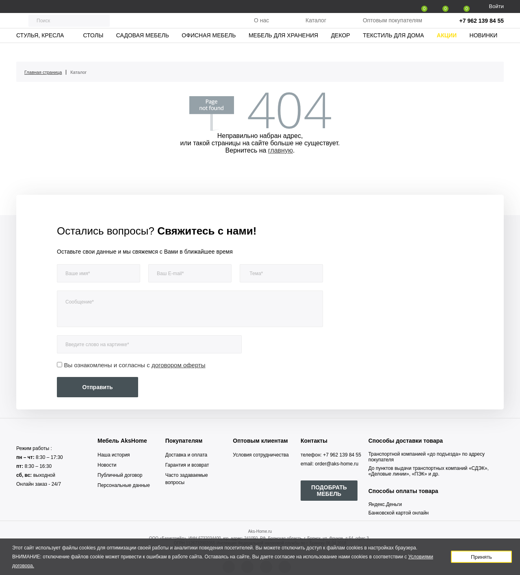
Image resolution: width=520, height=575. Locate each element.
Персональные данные (124, 485)
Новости (107, 465)
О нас (261, 28)
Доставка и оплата (186, 455)
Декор (340, 50)
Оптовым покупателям (392, 28)
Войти (496, 6)
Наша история (114, 455)
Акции (447, 50)
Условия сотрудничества (260, 455)
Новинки (484, 50)
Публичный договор (120, 475)
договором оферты (179, 365)
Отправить (97, 387)
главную (280, 150)
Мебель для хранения (283, 50)
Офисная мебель (209, 50)
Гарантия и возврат (187, 465)
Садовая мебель (142, 50)
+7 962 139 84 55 (481, 28)
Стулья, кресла (40, 50)
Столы (93, 50)
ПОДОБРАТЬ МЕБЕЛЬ (329, 490)
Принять (481, 557)
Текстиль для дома (393, 50)
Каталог (316, 28)
